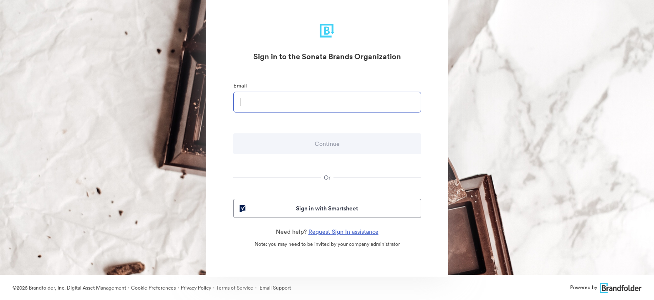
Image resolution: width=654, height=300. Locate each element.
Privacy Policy (196, 287)
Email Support (274, 287)
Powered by (605, 287)
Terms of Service (234, 287)
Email (240, 85)
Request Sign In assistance (343, 231)
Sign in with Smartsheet (298, 208)
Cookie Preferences (153, 287)
